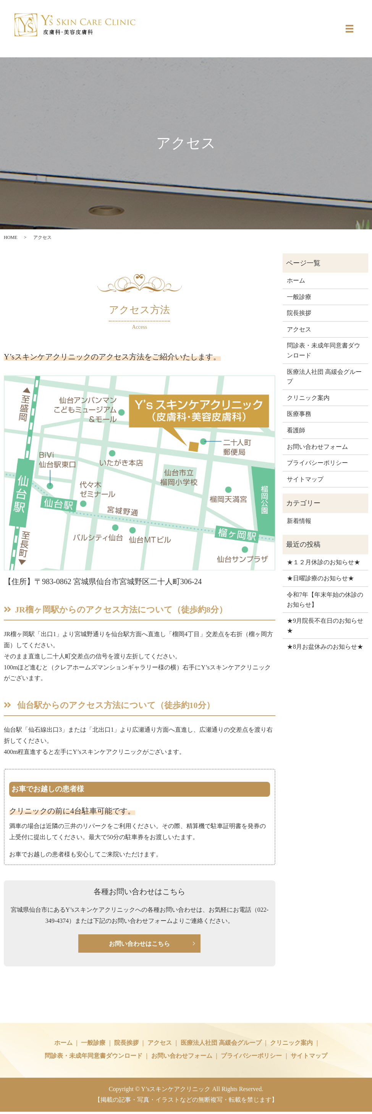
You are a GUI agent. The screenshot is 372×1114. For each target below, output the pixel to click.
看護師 (296, 430)
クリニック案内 (308, 398)
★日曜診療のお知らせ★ (320, 578)
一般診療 (299, 297)
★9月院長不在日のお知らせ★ (325, 625)
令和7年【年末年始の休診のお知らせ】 (325, 599)
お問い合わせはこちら (139, 944)
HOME (10, 237)
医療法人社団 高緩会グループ (324, 377)
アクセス (299, 329)
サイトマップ (305, 479)
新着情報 (299, 521)
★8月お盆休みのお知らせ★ (325, 646)
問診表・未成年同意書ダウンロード (323, 350)
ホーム (296, 280)
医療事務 (299, 414)
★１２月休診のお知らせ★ (323, 562)
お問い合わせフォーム (317, 446)
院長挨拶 (299, 313)
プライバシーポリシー (317, 463)
